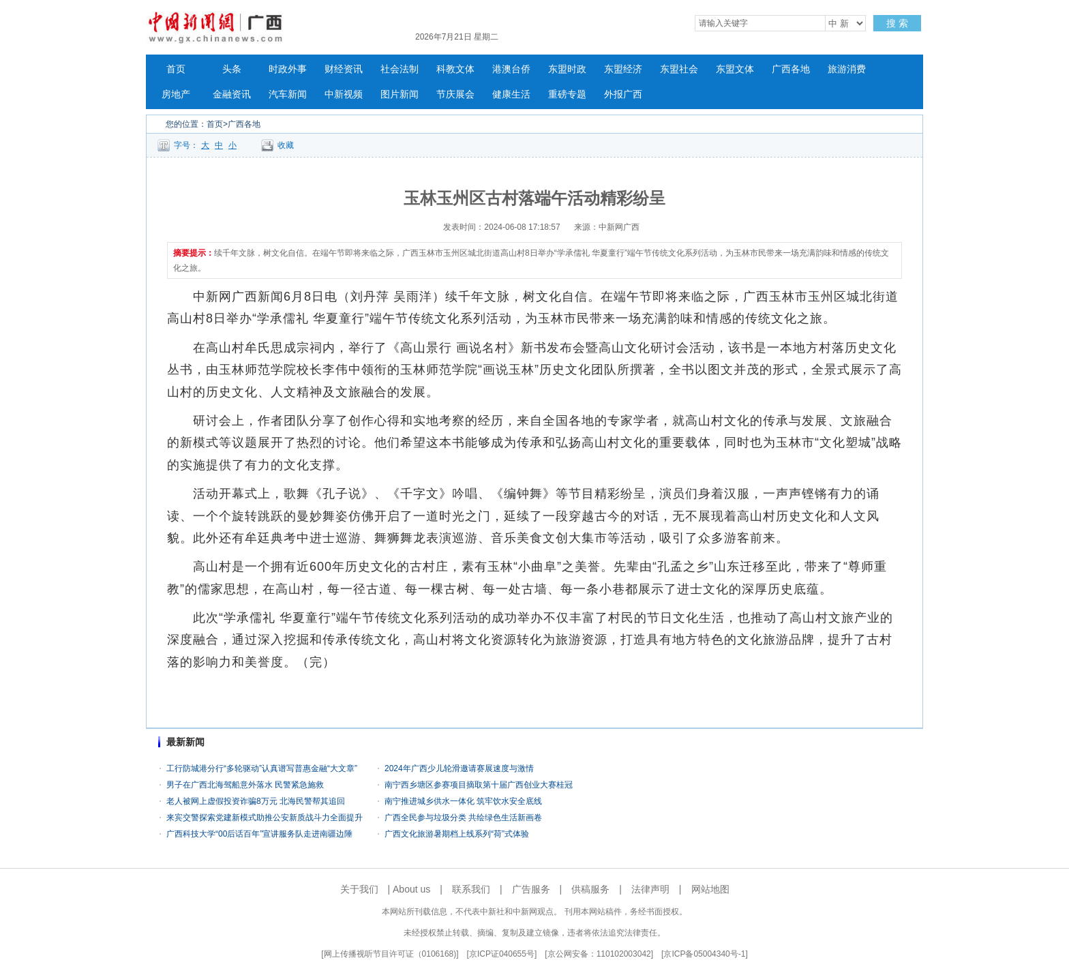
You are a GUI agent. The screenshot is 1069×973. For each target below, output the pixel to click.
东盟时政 (567, 69)
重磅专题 (567, 94)
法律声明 (650, 889)
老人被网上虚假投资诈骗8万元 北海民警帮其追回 (255, 801)
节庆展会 (455, 94)
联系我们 (471, 889)
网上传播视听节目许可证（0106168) (390, 954)
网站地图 (710, 889)
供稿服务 (590, 889)
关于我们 (359, 889)
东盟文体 (735, 69)
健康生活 (511, 94)
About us (411, 889)
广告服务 (531, 889)
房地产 (176, 94)
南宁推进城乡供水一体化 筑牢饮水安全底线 (463, 801)
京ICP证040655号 (501, 954)
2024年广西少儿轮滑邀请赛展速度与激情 (459, 768)
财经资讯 (344, 69)
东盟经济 (623, 69)
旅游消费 (847, 69)
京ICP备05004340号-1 (704, 954)
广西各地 (791, 69)
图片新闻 (399, 94)
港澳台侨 (511, 69)
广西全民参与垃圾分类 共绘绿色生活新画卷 (463, 817)
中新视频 (344, 94)
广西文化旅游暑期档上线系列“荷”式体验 (457, 834)
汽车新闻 (288, 94)
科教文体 (455, 69)
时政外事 (288, 69)
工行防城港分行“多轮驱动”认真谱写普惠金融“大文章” (261, 768)
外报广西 (623, 94)
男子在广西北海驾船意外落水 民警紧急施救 (245, 785)
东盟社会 (679, 69)
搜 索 (897, 23)
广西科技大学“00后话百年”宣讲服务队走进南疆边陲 (259, 834)
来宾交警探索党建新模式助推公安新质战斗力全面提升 (264, 817)
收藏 (285, 145)
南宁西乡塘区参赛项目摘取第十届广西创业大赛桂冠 (479, 785)
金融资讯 (232, 94)
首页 (175, 69)
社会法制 (399, 69)
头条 (231, 69)
